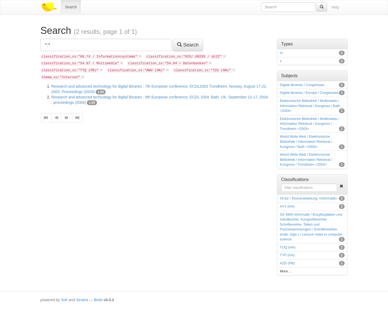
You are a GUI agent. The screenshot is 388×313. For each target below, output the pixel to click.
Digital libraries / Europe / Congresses (309, 93)
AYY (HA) (287, 206)
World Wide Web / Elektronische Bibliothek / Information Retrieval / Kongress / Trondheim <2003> (306, 159)
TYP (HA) (287, 255)
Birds (98, 300)
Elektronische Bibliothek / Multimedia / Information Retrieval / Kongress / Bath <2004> (310, 106)
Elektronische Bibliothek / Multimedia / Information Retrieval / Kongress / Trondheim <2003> (309, 124)
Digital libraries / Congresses (302, 85)
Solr (64, 300)
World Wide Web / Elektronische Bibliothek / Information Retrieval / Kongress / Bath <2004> (306, 141)
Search (71, 7)
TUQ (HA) (288, 247)
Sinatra (82, 300)
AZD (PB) (287, 263)
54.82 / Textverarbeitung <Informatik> (309, 198)
